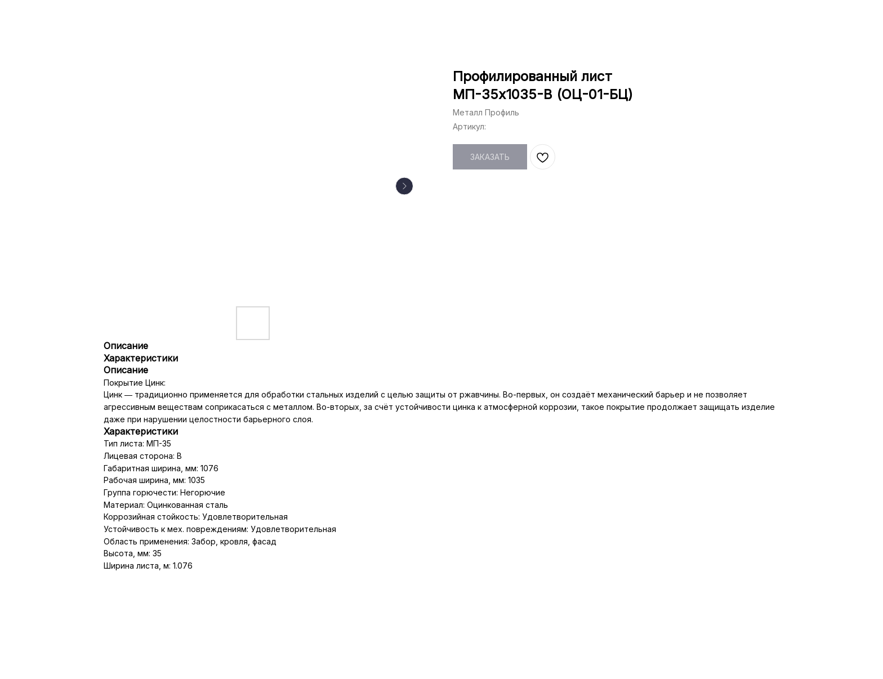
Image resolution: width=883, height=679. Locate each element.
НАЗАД (34, 17)
